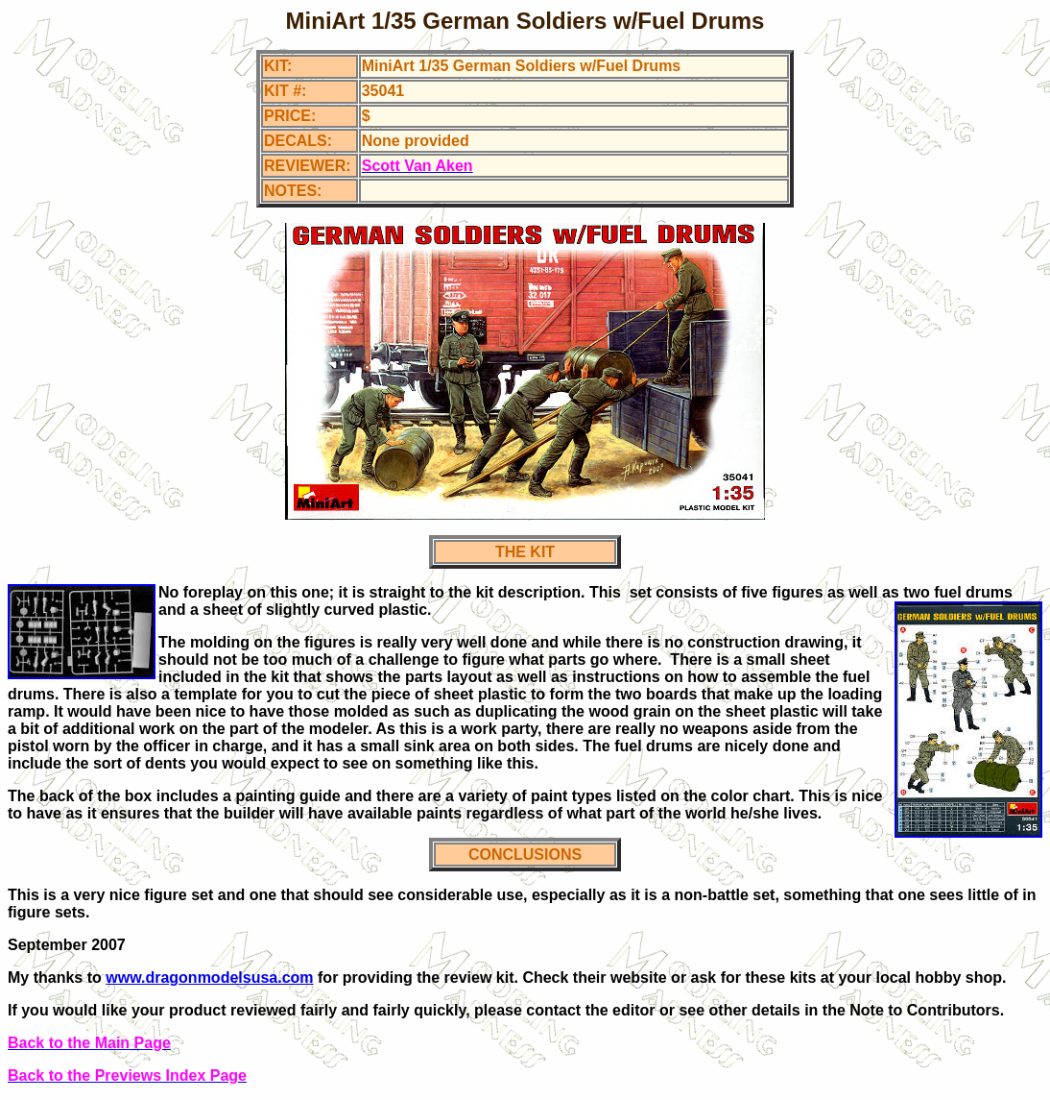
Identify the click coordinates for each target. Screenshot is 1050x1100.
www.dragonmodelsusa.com (209, 977)
